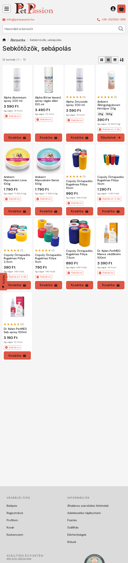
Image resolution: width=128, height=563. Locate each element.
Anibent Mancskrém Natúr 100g (47, 180)
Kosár (10, 527)
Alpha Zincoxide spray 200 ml (77, 103)
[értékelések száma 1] (75, 97)
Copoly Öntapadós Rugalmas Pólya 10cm (79, 184)
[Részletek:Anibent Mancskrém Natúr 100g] (48, 159)
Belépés (12, 506)
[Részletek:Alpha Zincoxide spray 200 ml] (79, 80)
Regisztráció (15, 513)
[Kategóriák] (6, 9)
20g (100, 113)
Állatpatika (17, 40)
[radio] (101, 59)
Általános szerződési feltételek (88, 506)
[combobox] (64, 28)
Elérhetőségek (76, 535)
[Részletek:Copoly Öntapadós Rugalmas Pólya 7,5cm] (79, 233)
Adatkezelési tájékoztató (84, 513)
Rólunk (71, 542)
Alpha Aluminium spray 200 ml (15, 99)
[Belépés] (113, 9)
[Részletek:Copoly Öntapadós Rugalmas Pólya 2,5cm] (17, 233)
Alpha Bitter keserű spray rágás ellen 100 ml (48, 100)
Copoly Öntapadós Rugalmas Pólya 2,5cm (17, 258)
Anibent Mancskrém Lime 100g (15, 180)
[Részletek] (110, 137)
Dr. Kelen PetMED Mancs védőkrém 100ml (109, 254)
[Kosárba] (17, 137)
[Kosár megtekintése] (121, 9)
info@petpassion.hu (20, 19)
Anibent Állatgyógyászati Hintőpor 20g (108, 105)
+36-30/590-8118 (113, 19)
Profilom (12, 520)
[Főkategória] (4, 40)
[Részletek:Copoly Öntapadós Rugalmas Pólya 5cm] (48, 233)
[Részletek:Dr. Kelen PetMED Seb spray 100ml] (17, 307)
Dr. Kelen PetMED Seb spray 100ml (15, 330)
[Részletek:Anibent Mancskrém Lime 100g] (17, 159)
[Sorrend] (122, 59)
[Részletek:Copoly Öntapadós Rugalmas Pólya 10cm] (79, 159)
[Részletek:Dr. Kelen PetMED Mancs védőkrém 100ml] (111, 233)
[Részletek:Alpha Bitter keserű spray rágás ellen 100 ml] (48, 80)
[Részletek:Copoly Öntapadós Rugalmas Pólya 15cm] (111, 159)
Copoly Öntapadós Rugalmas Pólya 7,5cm (79, 254)
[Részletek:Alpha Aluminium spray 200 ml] (17, 80)
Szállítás (72, 527)
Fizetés (72, 520)
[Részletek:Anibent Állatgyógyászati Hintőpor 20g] (111, 80)
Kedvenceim (15, 535)
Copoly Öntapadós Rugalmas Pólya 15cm (110, 180)
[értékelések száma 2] (14, 324)
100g (109, 113)
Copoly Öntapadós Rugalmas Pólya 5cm (48, 258)
